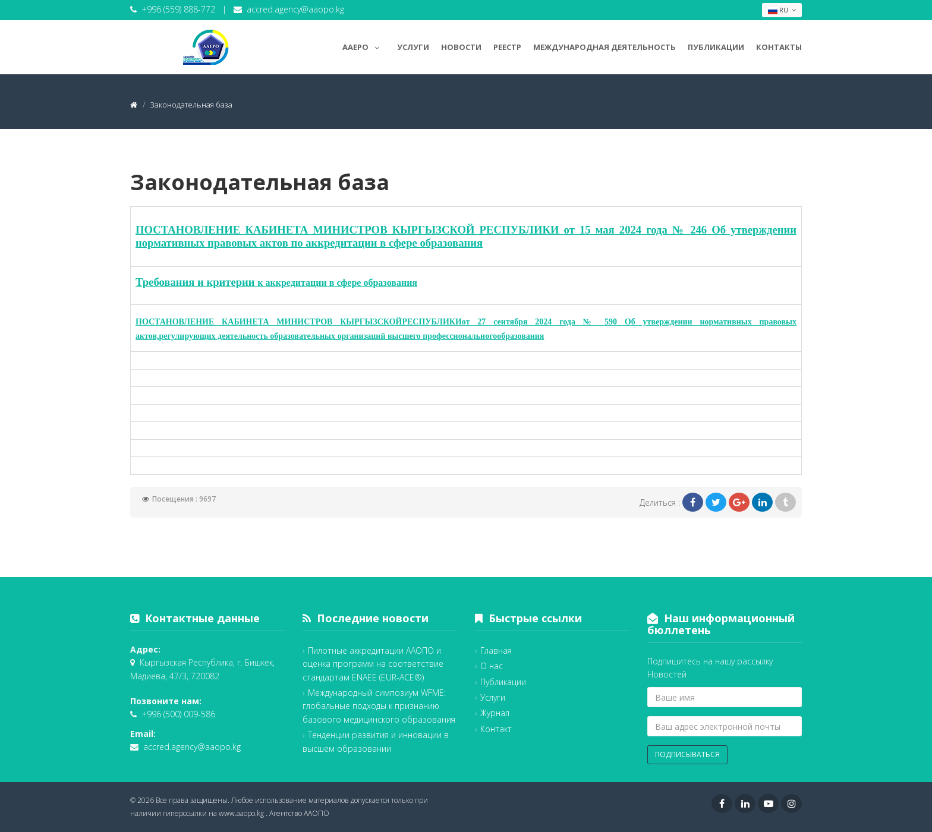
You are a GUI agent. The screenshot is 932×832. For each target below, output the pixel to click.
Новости (461, 47)
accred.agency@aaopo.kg (295, 9)
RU (782, 10)
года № (665, 229)
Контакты (779, 47)
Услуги (413, 47)
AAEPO (363, 45)
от (569, 229)
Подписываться (687, 754)
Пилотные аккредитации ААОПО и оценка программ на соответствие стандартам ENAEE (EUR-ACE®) (373, 664)
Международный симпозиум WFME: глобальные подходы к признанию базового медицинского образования (379, 706)
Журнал (494, 712)
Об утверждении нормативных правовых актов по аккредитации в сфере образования (466, 236)
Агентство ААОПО (299, 813)
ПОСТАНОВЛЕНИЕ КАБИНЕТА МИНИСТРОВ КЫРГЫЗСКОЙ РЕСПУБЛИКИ (350, 229)
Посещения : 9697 (184, 499)
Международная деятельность (604, 47)
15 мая (597, 229)
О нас (491, 666)
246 (700, 229)
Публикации (716, 47)
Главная (496, 650)
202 (627, 229)
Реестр (507, 47)
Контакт (496, 729)
